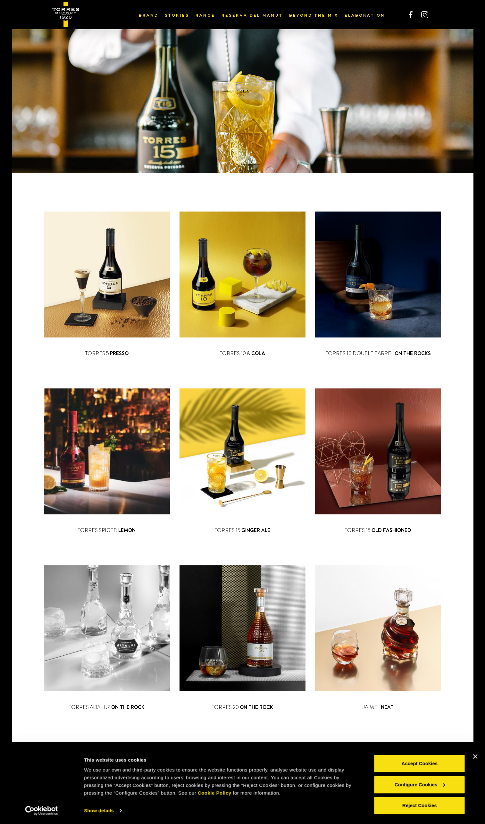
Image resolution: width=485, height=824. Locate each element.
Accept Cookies (420, 764)
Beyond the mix (313, 15)
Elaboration (365, 15)
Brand (148, 15)
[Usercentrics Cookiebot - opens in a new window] (41, 811)
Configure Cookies (420, 785)
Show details (99, 811)
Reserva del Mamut (252, 15)
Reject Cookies (419, 806)
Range (205, 15)
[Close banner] (475, 757)
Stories (177, 15)
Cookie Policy (214, 793)
